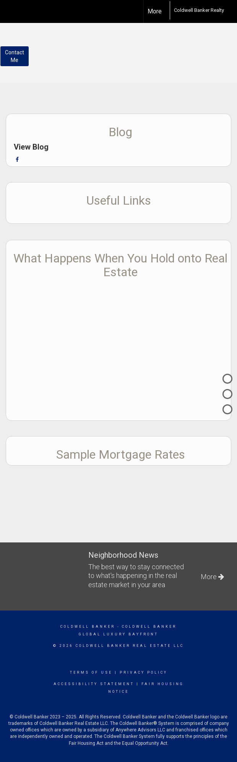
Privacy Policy (143, 672)
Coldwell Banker (87, 626)
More (155, 11)
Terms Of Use (91, 672)
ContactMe (14, 56)
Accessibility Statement (94, 684)
